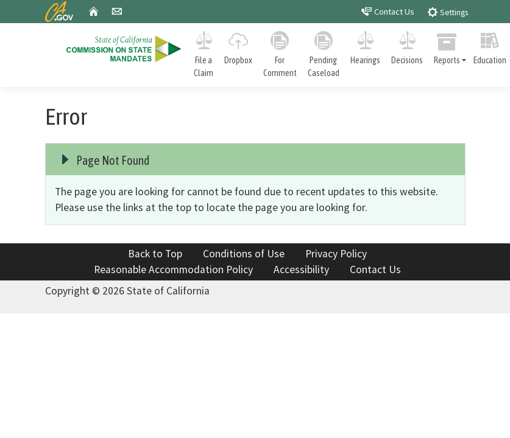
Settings (447, 12)
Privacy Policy (336, 253)
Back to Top (155, 253)
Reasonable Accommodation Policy (173, 269)
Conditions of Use (244, 253)
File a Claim (203, 52)
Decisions (407, 45)
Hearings (365, 45)
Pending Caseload (323, 52)
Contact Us (387, 11)
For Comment (280, 52)
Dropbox (238, 45)
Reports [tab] (451, 46)
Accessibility (301, 269)
